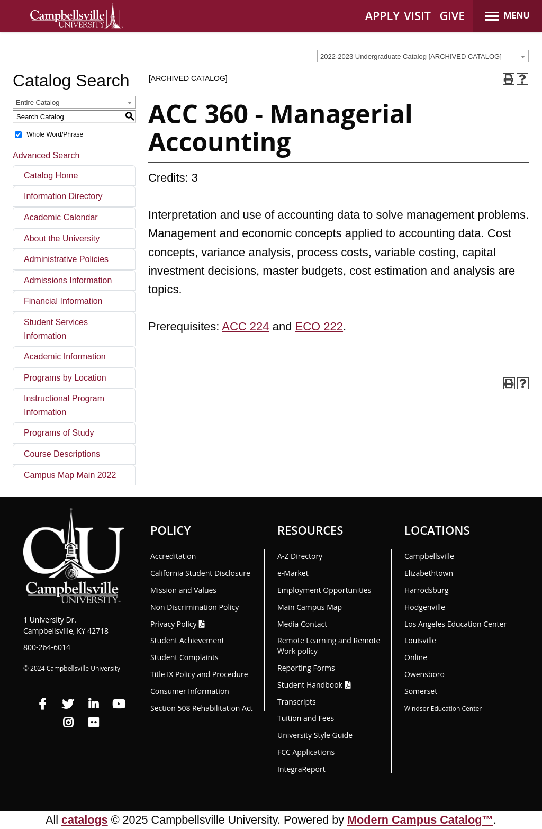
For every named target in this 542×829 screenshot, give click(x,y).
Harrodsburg (426, 590)
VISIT (417, 15)
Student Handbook (309, 685)
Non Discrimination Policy (194, 607)
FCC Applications (306, 752)
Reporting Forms (306, 668)
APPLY (382, 15)
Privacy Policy (173, 624)
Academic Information (65, 356)
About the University (62, 238)
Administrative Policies (66, 259)
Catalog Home (51, 175)
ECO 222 (319, 326)
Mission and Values (183, 590)
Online (415, 657)
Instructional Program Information (64, 405)
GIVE (452, 15)
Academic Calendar (61, 217)
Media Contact (302, 624)
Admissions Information (68, 280)
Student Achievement (187, 640)
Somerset (420, 691)
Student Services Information (56, 329)
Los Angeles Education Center (455, 624)
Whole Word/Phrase (54, 134)
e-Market (293, 573)
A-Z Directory (299, 556)
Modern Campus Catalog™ (420, 819)
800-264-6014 (46, 647)
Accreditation (173, 556)
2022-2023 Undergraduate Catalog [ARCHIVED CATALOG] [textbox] (411, 56)
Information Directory (63, 196)
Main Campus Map (309, 607)
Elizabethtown (428, 573)
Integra (301, 769)
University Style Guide (315, 735)
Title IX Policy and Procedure (199, 674)
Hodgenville (424, 607)
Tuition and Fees (305, 718)
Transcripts (296, 702)
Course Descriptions (62, 453)
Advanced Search (46, 155)
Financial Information (63, 300)
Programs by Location (65, 377)
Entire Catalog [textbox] (37, 102)
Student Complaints (184, 657)
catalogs (84, 819)
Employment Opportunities (324, 590)
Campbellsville (429, 556)
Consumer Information (189, 691)
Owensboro (424, 674)
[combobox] (423, 56)
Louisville (420, 640)
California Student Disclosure (200, 573)
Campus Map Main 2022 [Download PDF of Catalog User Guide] (70, 475)
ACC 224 (245, 326)
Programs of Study (59, 432)
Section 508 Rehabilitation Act (201, 708)
